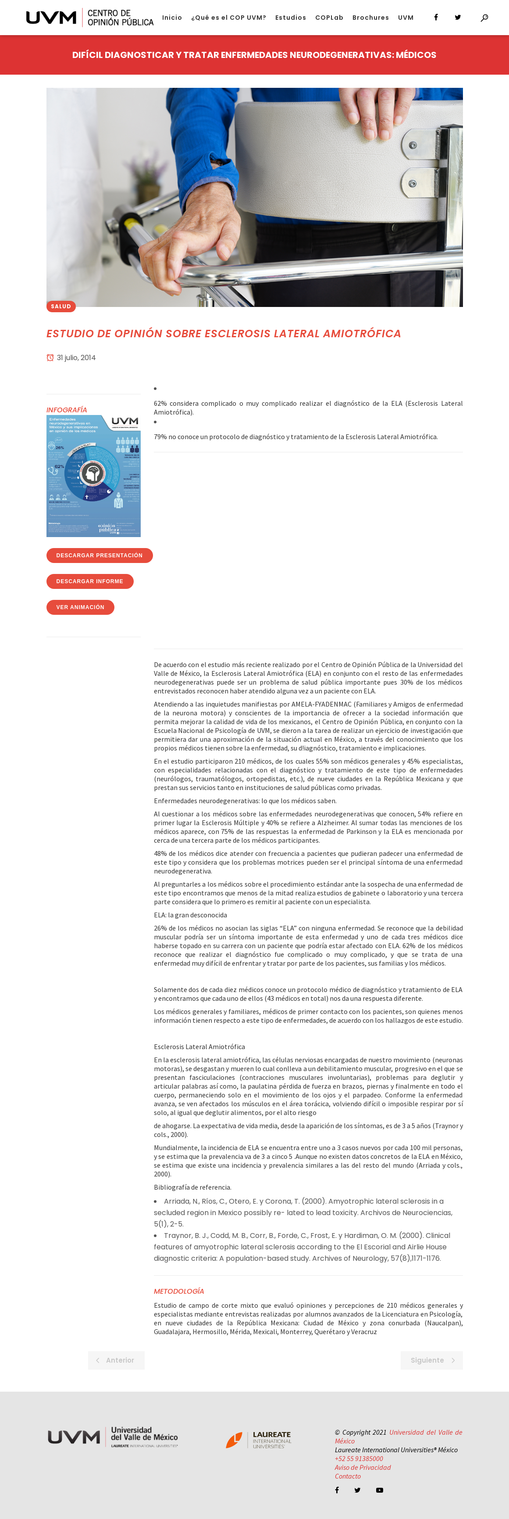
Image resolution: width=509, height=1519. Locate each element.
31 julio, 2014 (71, 358)
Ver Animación (81, 607)
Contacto (348, 1476)
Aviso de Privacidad (363, 1467)
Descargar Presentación (100, 555)
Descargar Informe (90, 581)
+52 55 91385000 (359, 1458)
